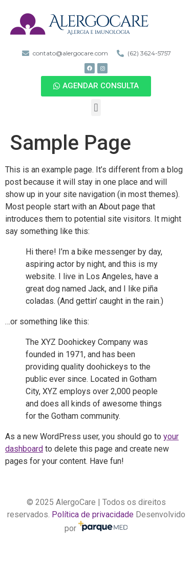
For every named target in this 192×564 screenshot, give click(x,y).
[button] (96, 86)
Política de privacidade (93, 514)
